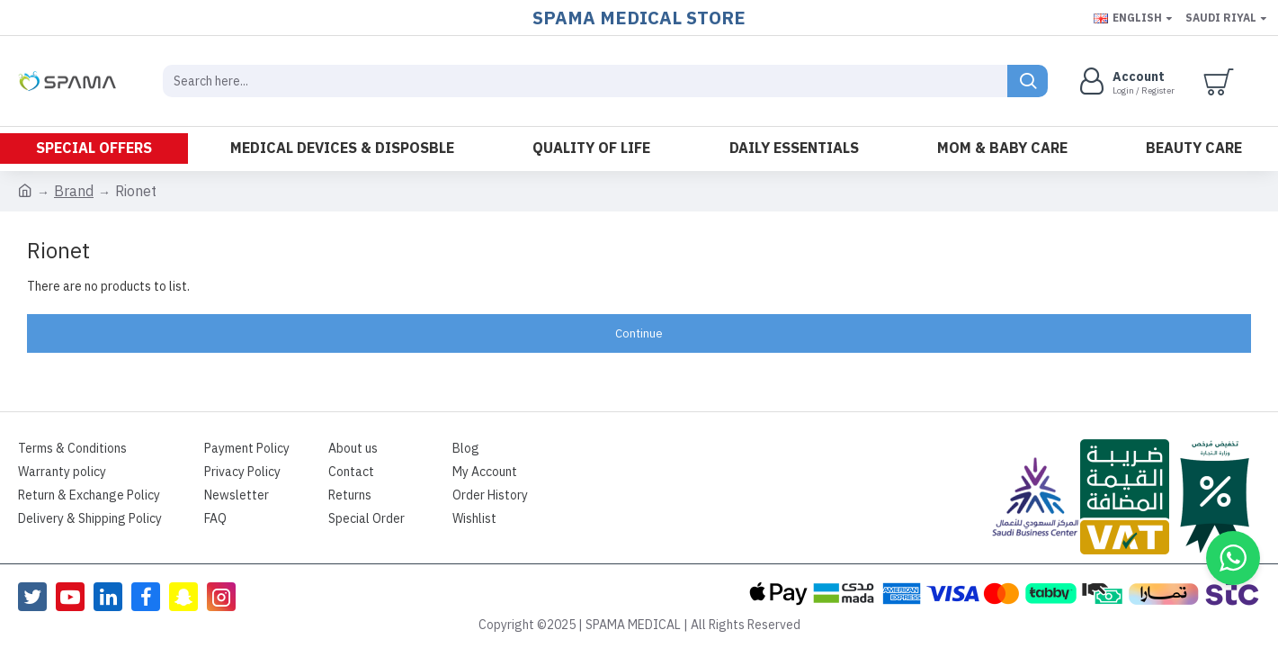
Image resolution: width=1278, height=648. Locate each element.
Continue (639, 333)
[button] (1233, 558)
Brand (74, 191)
